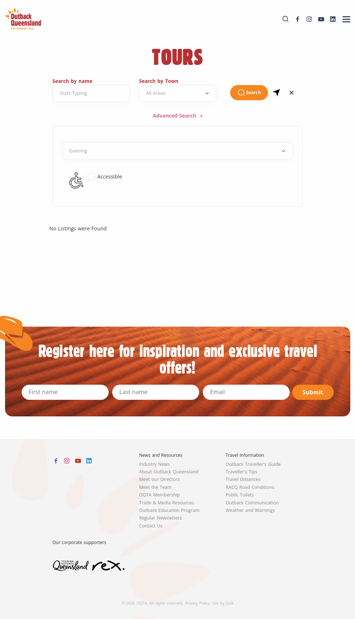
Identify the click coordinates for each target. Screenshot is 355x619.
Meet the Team (155, 487)
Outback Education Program (169, 510)
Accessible (109, 176)
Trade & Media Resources (166, 503)
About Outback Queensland (168, 472)
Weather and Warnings (250, 510)
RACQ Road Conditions (250, 487)
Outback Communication (252, 503)
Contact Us (151, 526)
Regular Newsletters (160, 518)
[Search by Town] (177, 93)
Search (249, 92)
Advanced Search (175, 115)
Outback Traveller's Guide (253, 464)
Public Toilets (240, 495)
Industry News (154, 464)
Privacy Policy (197, 603)
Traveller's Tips (242, 472)
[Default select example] (178, 150)
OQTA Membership (159, 495)
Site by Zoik (222, 603)
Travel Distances (243, 479)
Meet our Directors (159, 479)
